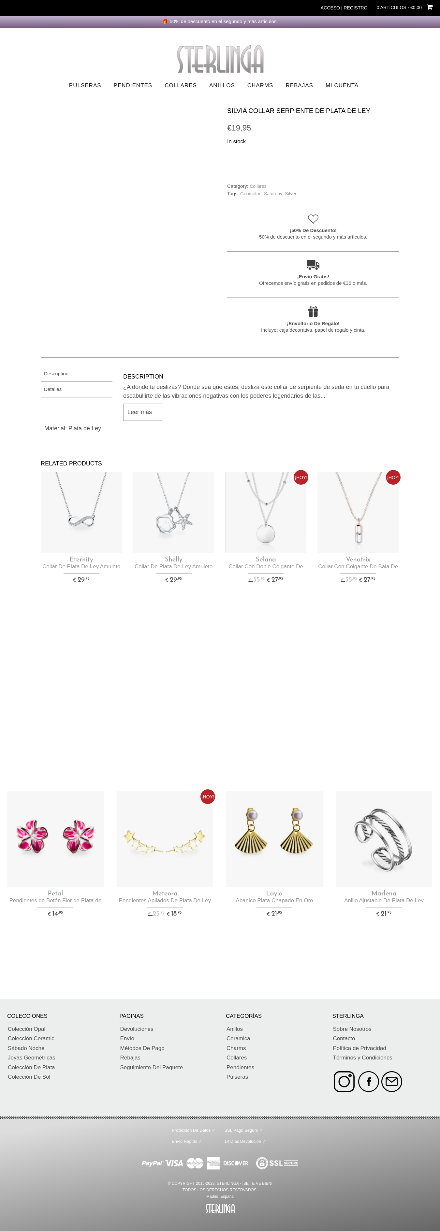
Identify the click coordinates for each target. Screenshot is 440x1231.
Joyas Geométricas (31, 1058)
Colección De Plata (31, 1067)
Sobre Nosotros (352, 1029)
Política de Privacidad (359, 1048)
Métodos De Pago (142, 1048)
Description (56, 373)
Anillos (222, 85)
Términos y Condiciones (362, 1058)
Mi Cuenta (342, 85)
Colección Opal (26, 1029)
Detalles (53, 389)
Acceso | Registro (344, 7)
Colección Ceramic (31, 1038)
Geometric (250, 193)
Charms (260, 85)
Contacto (344, 1038)
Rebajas (299, 85)
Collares (181, 85)
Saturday (273, 193)
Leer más (139, 412)
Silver (290, 193)
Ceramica (238, 1038)
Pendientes (133, 85)
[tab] (76, 374)
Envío (127, 1038)
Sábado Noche (26, 1048)
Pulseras (85, 85)
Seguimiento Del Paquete (151, 1067)
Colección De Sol (29, 1077)
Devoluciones (137, 1029)
